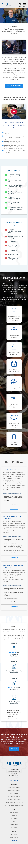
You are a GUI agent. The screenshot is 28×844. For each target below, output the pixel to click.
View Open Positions (14, 85)
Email (10, 687)
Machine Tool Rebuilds (14, 790)
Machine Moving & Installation (14, 805)
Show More (14, 504)
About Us (14, 748)
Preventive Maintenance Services (14, 802)
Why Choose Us (14, 812)
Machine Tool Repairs (14, 787)
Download (12, 652)
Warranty (14, 815)
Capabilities (14, 827)
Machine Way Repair (14, 796)
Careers (14, 821)
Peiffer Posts (14, 824)
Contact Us (14, 840)
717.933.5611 (14, 780)
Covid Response (14, 837)
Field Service (14, 793)
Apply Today (14, 509)
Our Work (14, 834)
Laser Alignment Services (14, 799)
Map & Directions (14, 777)
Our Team (14, 818)
